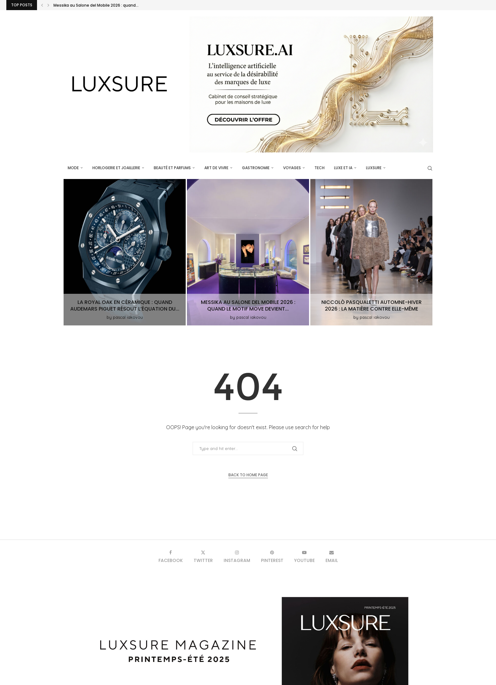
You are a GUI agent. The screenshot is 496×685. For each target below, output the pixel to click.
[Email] (332, 556)
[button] (42, 5)
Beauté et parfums (172, 167)
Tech (319, 167)
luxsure (373, 167)
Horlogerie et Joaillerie (116, 167)
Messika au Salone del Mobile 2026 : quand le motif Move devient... (248, 305)
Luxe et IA (343, 167)
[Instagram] (237, 556)
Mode (73, 167)
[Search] (430, 168)
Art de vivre (216, 167)
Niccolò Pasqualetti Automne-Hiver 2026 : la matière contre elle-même (371, 305)
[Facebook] (170, 556)
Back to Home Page (248, 475)
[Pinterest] (272, 556)
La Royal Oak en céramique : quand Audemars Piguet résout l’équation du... (124, 305)
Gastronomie (256, 167)
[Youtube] (304, 556)
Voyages (292, 167)
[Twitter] (203, 556)
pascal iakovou (128, 317)
